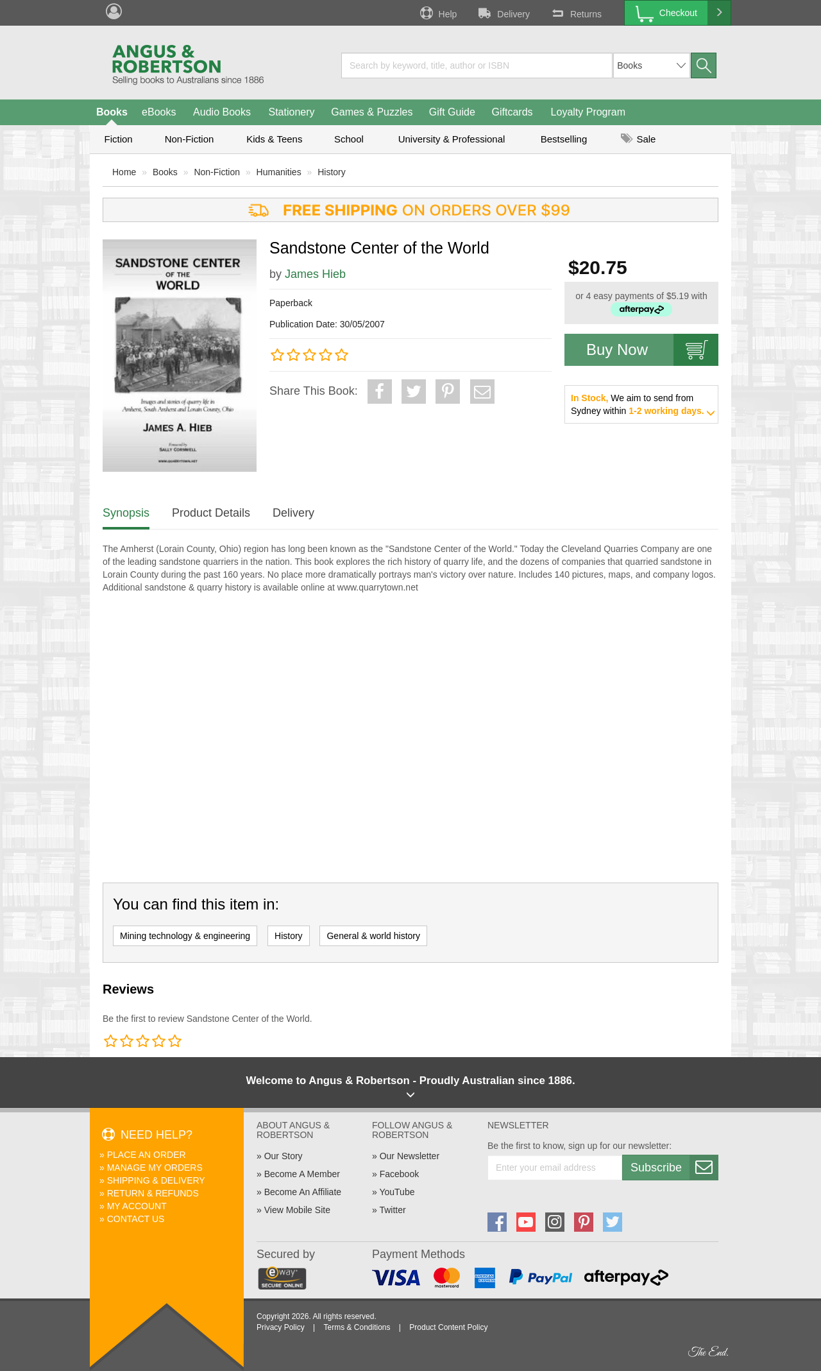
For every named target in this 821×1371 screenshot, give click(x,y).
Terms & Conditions (356, 1327)
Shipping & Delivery (156, 1180)
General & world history (373, 936)
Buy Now (652, 350)
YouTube (396, 1192)
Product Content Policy (448, 1327)
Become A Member (302, 1174)
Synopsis (126, 512)
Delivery (503, 13)
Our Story (283, 1156)
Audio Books (222, 112)
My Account (137, 1206)
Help (437, 13)
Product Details (211, 512)
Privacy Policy (281, 1327)
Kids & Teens (274, 139)
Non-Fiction (189, 139)
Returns (575, 13)
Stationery (291, 112)
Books (112, 112)
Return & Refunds (153, 1193)
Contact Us (136, 1219)
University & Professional (451, 139)
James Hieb (315, 274)
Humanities (279, 172)
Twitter (392, 1210)
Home (124, 172)
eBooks (159, 112)
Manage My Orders (155, 1167)
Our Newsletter (409, 1156)
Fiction (118, 139)
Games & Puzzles (371, 112)
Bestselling (564, 139)
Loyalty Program (588, 112)
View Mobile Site (297, 1210)
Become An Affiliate (302, 1192)
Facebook (399, 1174)
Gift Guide (452, 112)
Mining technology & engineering (185, 936)
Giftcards (512, 112)
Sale (638, 139)
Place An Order (146, 1155)
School (349, 139)
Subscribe (674, 1167)
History (331, 172)
